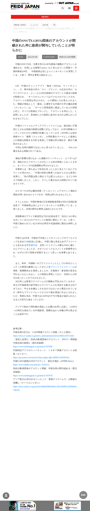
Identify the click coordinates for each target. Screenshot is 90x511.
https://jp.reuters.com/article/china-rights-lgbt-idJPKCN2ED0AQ (41, 357)
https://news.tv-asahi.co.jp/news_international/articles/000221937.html (43, 336)
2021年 (45, 25)
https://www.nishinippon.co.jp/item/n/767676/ (33, 375)
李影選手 (30, 245)
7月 (54, 25)
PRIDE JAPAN (20, 25)
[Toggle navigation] (62, 8)
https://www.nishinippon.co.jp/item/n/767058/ (33, 346)
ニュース (34, 25)
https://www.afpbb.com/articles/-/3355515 (31, 365)
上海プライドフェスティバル (60, 267)
